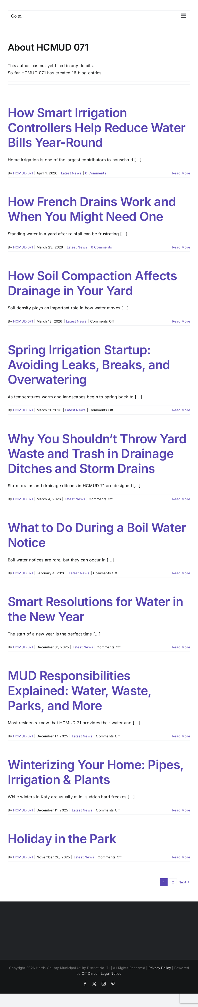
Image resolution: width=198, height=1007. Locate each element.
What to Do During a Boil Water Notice (97, 535)
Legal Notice (111, 973)
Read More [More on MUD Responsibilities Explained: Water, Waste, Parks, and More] (181, 736)
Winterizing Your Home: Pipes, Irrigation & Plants (95, 772)
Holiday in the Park (62, 838)
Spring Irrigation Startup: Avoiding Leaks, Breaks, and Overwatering (89, 364)
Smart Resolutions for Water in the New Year (95, 609)
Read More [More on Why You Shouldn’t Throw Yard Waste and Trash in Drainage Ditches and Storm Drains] (181, 499)
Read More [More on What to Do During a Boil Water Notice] (181, 573)
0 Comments (95, 173)
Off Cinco (89, 973)
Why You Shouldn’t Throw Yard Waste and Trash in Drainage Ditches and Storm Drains (97, 453)
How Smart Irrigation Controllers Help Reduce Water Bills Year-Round (96, 127)
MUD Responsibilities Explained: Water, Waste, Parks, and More (79, 690)
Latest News (71, 173)
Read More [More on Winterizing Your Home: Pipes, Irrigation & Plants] (181, 810)
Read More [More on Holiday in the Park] (181, 857)
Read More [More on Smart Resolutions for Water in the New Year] (181, 647)
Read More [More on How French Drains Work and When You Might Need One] (181, 247)
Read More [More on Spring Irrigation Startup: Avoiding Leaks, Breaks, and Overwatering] (181, 410)
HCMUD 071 (23, 173)
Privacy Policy (159, 968)
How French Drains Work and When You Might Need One (92, 209)
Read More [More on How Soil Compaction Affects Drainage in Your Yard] (181, 321)
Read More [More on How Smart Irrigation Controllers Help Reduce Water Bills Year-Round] (181, 173)
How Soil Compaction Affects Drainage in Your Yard (92, 283)
